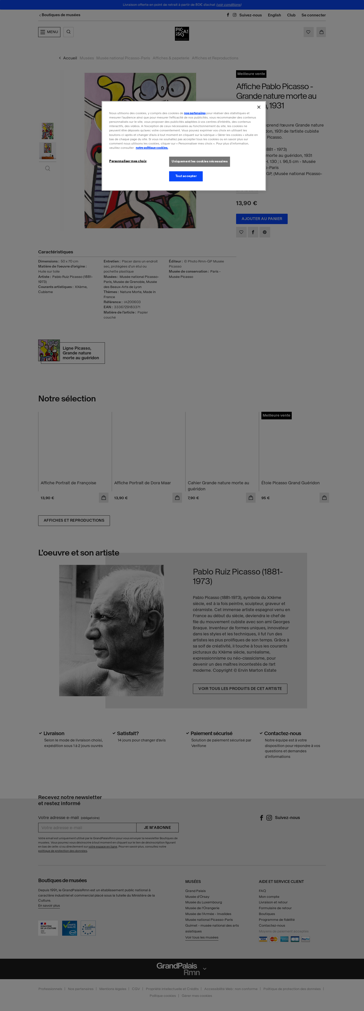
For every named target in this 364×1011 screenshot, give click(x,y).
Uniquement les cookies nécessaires (200, 161)
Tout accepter (185, 176)
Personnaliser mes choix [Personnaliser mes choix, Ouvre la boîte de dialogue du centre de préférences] (127, 161)
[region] (184, 145)
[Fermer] (258, 107)
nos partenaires (195, 113)
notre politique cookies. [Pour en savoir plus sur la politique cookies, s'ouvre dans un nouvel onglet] (152, 147)
